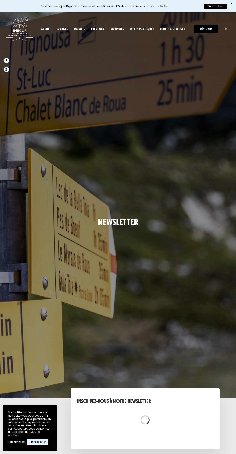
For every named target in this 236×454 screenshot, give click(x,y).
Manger (62, 29)
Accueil (46, 29)
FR (227, 29)
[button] (40, 396)
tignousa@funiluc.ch (82, 299)
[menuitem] (46, 29)
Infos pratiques (142, 29)
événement (98, 29)
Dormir (80, 29)
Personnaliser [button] (16, 442)
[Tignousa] (19, 29)
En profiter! (215, 6)
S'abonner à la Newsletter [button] (118, 229)
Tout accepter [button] (37, 442)
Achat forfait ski (172, 29)
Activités (117, 29)
